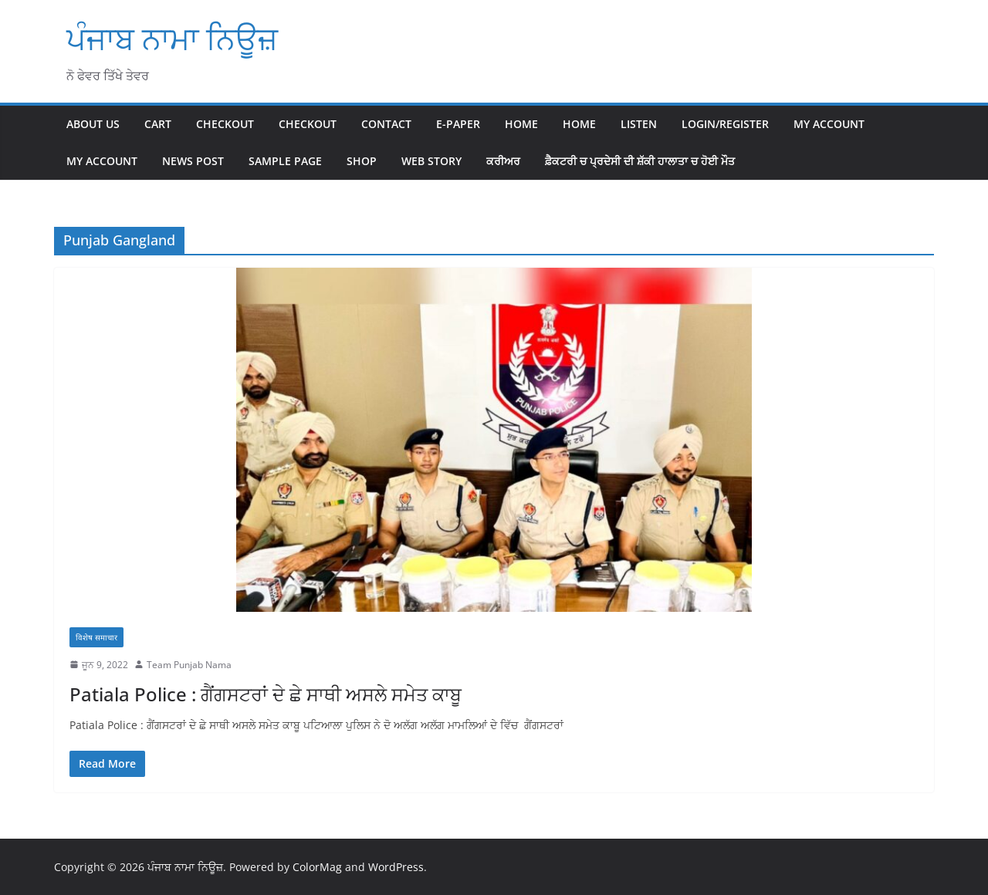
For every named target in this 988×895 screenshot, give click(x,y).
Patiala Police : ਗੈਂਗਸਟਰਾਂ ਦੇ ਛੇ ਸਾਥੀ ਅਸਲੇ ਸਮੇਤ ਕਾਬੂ (265, 694)
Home (521, 124)
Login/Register (725, 124)
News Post (193, 161)
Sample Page (285, 161)
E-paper (458, 124)
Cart (157, 124)
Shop (362, 161)
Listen (639, 124)
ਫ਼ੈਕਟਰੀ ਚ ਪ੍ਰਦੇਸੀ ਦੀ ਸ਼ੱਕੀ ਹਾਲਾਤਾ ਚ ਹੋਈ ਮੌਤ (640, 161)
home (579, 124)
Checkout (225, 124)
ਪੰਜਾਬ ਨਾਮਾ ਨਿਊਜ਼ (172, 38)
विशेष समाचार (96, 637)
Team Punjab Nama (189, 664)
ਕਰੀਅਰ (503, 161)
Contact (386, 124)
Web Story (431, 161)
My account (828, 124)
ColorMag (317, 867)
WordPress (396, 867)
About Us (93, 124)
